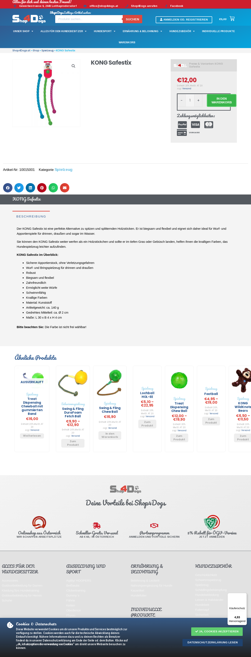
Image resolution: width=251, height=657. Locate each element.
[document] (125, 328)
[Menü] (244, 595)
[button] (217, 631)
